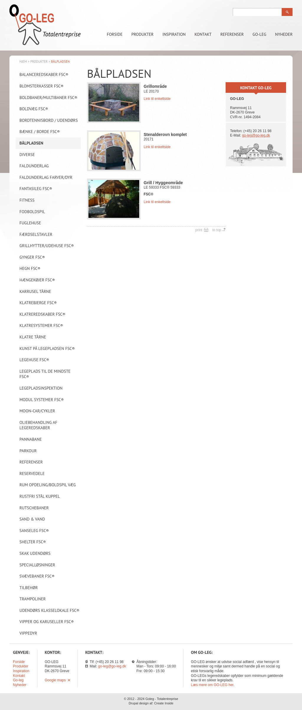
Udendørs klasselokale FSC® (49, 610)
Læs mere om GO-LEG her (212, 685)
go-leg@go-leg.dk (256, 135)
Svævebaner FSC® (37, 576)
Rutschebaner (34, 507)
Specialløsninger (37, 565)
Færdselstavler (35, 234)
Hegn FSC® (29, 268)
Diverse (27, 154)
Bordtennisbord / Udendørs (48, 120)
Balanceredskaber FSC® (43, 74)
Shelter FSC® (32, 541)
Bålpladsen (31, 143)
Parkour (28, 450)
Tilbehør (28, 587)
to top (216, 230)
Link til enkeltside (157, 99)
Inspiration (174, 34)
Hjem (23, 61)
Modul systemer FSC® (41, 399)
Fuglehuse (30, 223)
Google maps (57, 680)
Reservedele (32, 473)
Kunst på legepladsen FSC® (47, 348)
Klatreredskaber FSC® (42, 314)
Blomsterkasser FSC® (41, 86)
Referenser (232, 34)
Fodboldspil (32, 211)
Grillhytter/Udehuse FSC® (46, 245)
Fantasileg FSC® (35, 188)
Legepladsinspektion (41, 388)
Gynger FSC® (32, 257)
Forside (114, 34)
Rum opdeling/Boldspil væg (47, 484)
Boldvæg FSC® (33, 108)
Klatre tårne (32, 337)
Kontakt (203, 34)
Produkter (143, 34)
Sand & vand (32, 519)
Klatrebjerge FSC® (38, 302)
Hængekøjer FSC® (37, 280)
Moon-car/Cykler (37, 411)
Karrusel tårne (35, 291)
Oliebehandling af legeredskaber (38, 425)
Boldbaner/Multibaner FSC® (48, 97)
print (198, 230)
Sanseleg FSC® (34, 530)
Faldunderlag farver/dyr (45, 177)
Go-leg (259, 34)
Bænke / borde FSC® (39, 131)
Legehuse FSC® (34, 359)
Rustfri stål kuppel (39, 496)
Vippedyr (28, 633)
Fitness (27, 200)
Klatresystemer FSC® (41, 325)
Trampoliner (32, 599)
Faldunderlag (34, 165)
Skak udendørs (34, 553)
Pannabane (30, 439)
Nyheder (284, 34)
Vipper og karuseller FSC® (46, 621)
